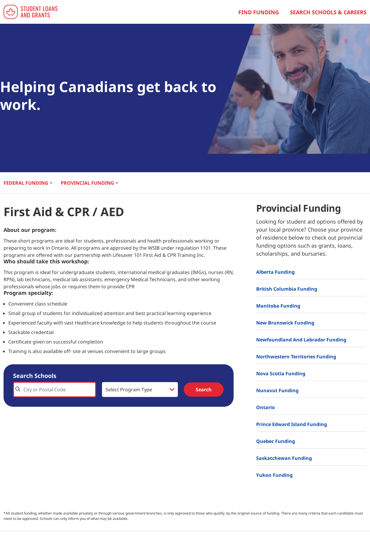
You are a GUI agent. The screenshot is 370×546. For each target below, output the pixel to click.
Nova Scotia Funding (280, 373)
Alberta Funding (275, 272)
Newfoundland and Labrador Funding (301, 339)
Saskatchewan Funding (284, 458)
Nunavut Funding (277, 390)
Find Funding (258, 12)
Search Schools (34, 376)
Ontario (265, 407)
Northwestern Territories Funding (296, 356)
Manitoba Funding (278, 306)
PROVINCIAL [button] (89, 183)
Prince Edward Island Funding (291, 424)
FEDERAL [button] (28, 183)
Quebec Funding (275, 441)
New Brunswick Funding (285, 322)
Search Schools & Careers (328, 12)
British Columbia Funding (286, 289)
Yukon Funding (274, 475)
